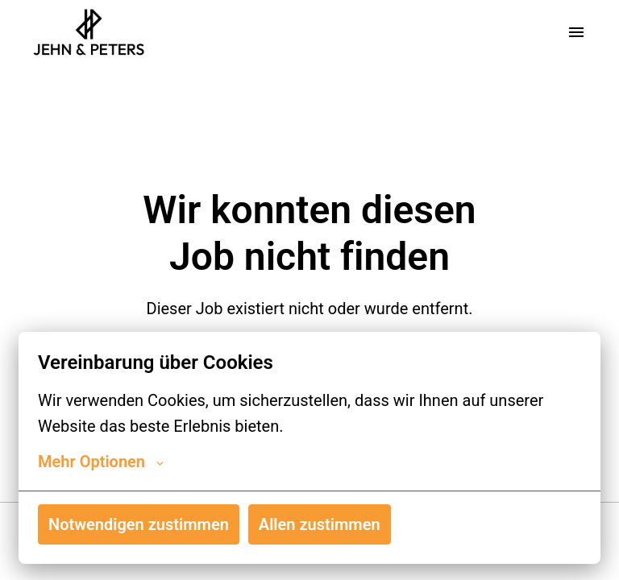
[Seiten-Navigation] (576, 32)
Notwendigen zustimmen (138, 524)
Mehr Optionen (101, 461)
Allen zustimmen (319, 524)
